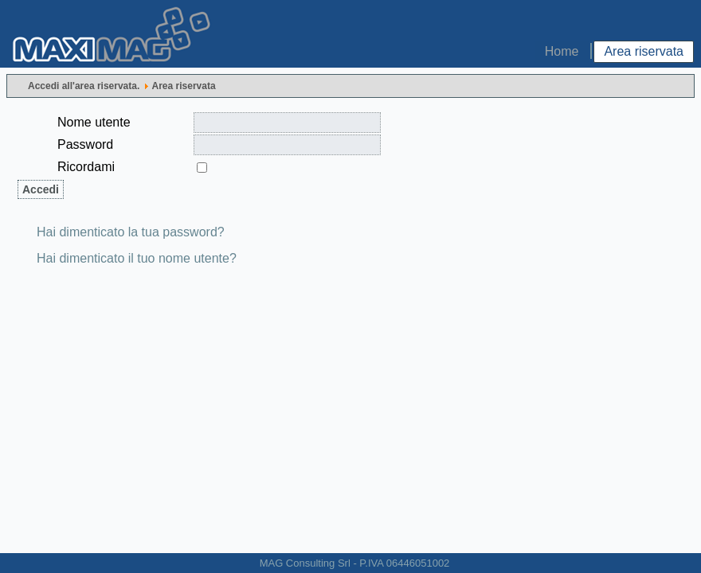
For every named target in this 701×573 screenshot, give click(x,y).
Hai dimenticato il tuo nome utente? (137, 258)
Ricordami (86, 166)
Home (562, 51)
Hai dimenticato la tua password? (131, 232)
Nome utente (94, 122)
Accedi (40, 189)
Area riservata (643, 51)
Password (85, 144)
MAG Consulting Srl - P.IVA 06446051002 (355, 563)
